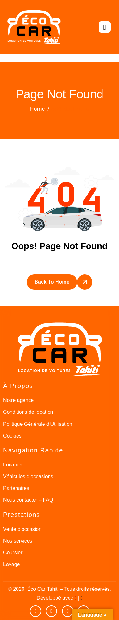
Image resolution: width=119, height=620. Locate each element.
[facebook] (51, 611)
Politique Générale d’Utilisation (37, 424)
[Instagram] (67, 611)
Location (13, 464)
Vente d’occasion (22, 529)
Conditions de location (28, 412)
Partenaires (16, 488)
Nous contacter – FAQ (28, 500)
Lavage (11, 564)
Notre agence (18, 400)
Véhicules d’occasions (28, 476)
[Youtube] (35, 611)
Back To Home (52, 282)
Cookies (12, 436)
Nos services (17, 541)
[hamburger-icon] (105, 27)
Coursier (12, 552)
